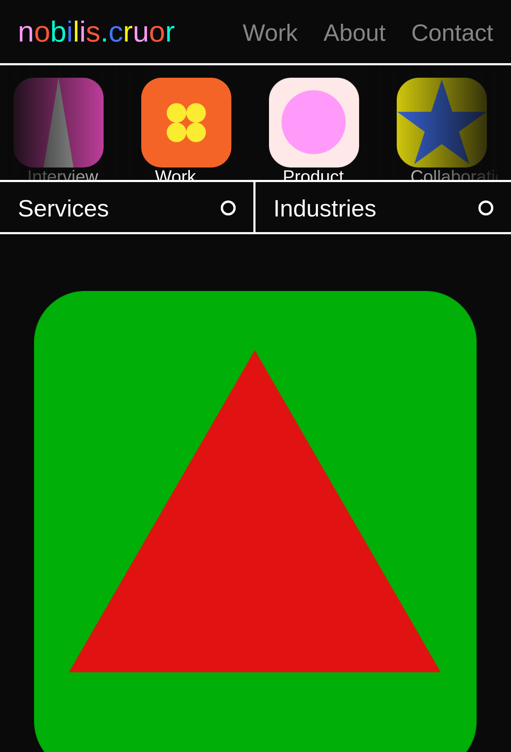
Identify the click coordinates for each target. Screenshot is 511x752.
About (354, 32)
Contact (452, 32)
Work (270, 32)
